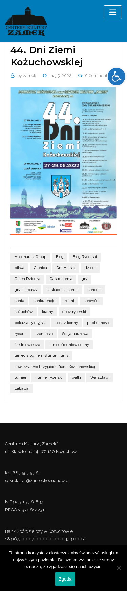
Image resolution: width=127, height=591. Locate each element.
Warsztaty (99, 377)
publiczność (98, 322)
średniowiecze (27, 344)
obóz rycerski (74, 311)
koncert (94, 289)
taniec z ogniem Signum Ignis (41, 355)
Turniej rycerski (49, 377)
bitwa (19, 267)
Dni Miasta (65, 267)
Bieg (60, 256)
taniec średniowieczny (69, 344)
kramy (47, 311)
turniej (20, 377)
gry (84, 278)
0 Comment (96, 75)
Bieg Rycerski (85, 256)
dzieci (90, 267)
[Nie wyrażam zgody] (118, 568)
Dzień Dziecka (27, 278)
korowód (91, 300)
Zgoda (65, 579)
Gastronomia (61, 278)
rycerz (20, 333)
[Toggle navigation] (113, 12)
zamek (26, 75)
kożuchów (24, 311)
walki (76, 377)
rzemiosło (44, 333)
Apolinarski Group (30, 256)
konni (69, 300)
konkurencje (44, 300)
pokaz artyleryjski (30, 322)
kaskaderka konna (63, 289)
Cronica (40, 267)
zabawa (21, 388)
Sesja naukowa (75, 333)
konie (19, 300)
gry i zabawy (26, 289)
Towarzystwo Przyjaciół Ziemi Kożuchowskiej (55, 366)
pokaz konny (66, 322)
